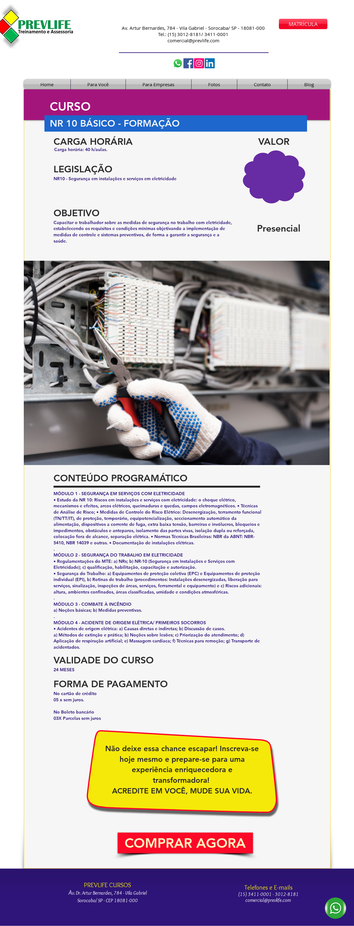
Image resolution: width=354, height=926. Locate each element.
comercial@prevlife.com (193, 40)
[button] (185, 843)
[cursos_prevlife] (199, 63)
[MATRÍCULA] (303, 24)
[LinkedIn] (210, 63)
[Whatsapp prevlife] (178, 63)
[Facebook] (188, 63)
